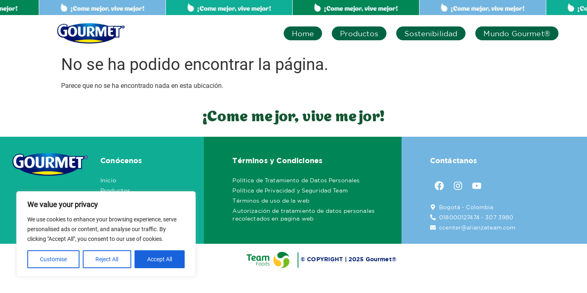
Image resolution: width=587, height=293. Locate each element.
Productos (359, 33)
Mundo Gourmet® (516, 33)
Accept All (159, 259)
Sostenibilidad (431, 33)
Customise (53, 259)
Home (303, 33)
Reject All (106, 259)
